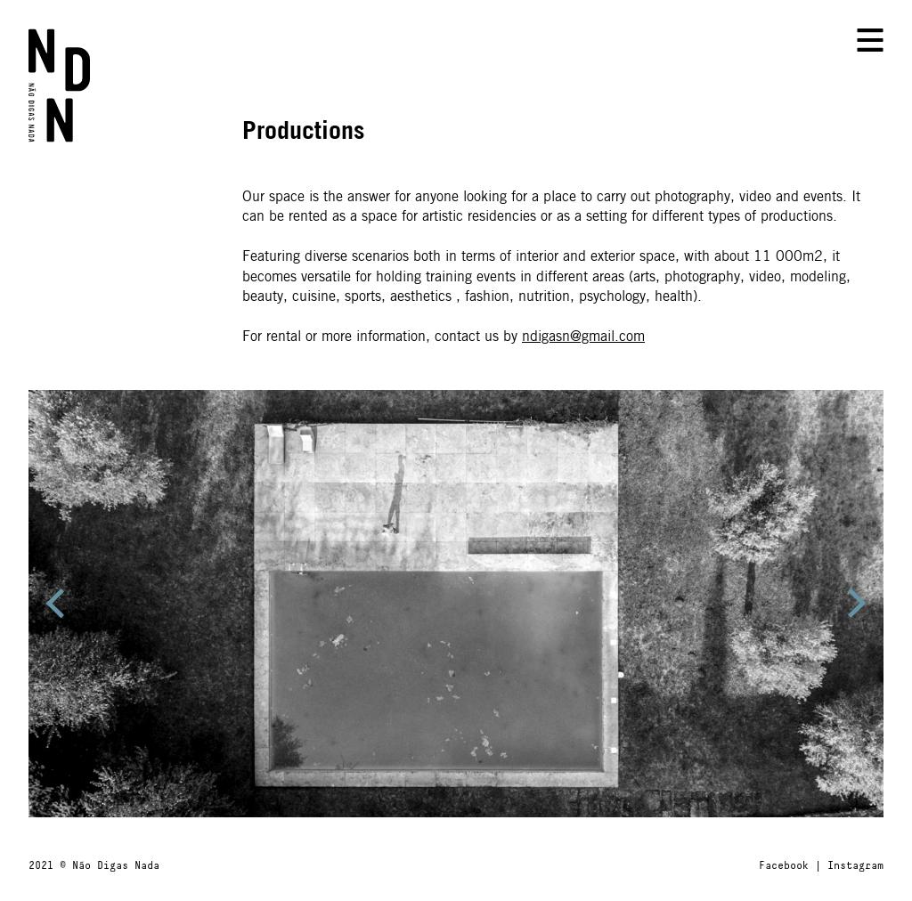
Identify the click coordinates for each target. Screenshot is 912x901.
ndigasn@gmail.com (583, 337)
